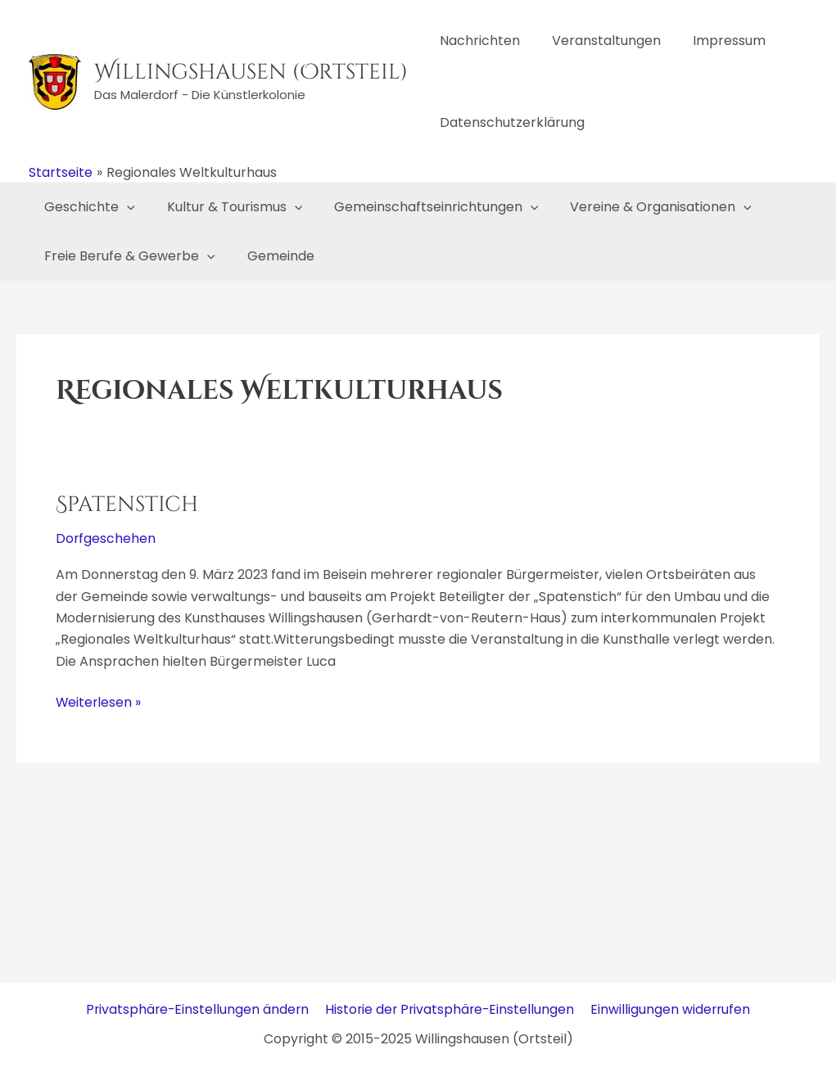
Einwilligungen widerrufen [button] (671, 1009)
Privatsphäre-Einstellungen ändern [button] (198, 1009)
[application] (124, 207)
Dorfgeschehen (106, 538)
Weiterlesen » (99, 701)
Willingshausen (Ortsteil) (251, 72)
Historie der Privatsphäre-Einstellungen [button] (450, 1009)
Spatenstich (127, 505)
